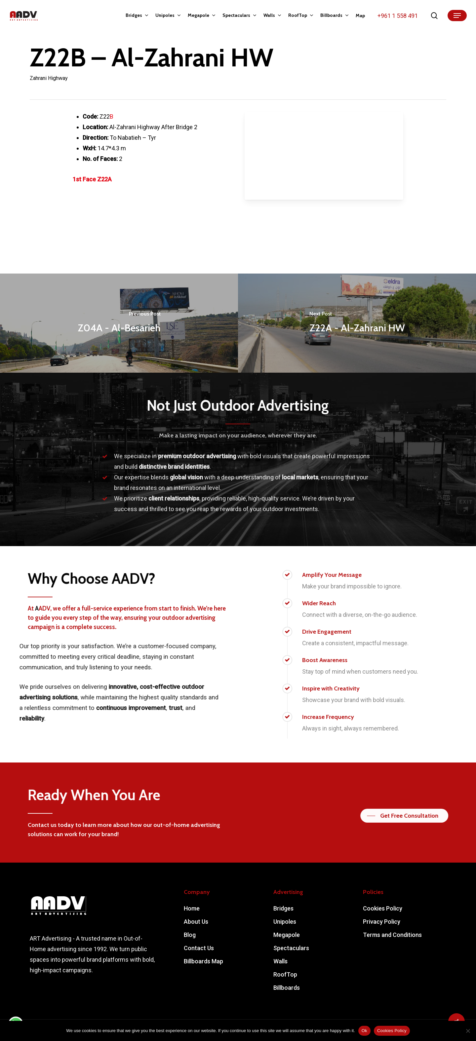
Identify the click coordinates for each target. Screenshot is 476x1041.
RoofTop (285, 974)
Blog (190, 934)
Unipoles (284, 921)
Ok (364, 1030)
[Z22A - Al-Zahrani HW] (357, 323)
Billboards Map (203, 961)
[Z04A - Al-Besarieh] (119, 323)
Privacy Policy (381, 921)
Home (192, 908)
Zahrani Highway (49, 78)
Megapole (286, 934)
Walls (280, 961)
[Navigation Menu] (457, 15)
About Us (196, 921)
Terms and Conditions (392, 934)
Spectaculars (291, 948)
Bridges (283, 908)
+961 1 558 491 (397, 15)
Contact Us (199, 948)
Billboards (286, 987)
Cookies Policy (382, 908)
